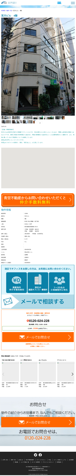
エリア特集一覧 (25, 462)
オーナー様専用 (36, 462)
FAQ (50, 459)
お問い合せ (5, 459)
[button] (38, 166)
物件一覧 (9, 10)
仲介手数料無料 (30, 459)
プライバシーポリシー (48, 462)
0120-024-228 (38, 321)
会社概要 (71, 459)
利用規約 (59, 462)
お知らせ (20, 459)
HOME (3, 10)
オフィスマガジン (41, 459)
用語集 (16, 462)
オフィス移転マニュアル (60, 459)
